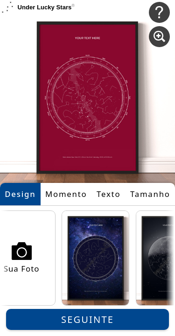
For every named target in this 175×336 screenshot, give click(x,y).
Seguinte (87, 319)
